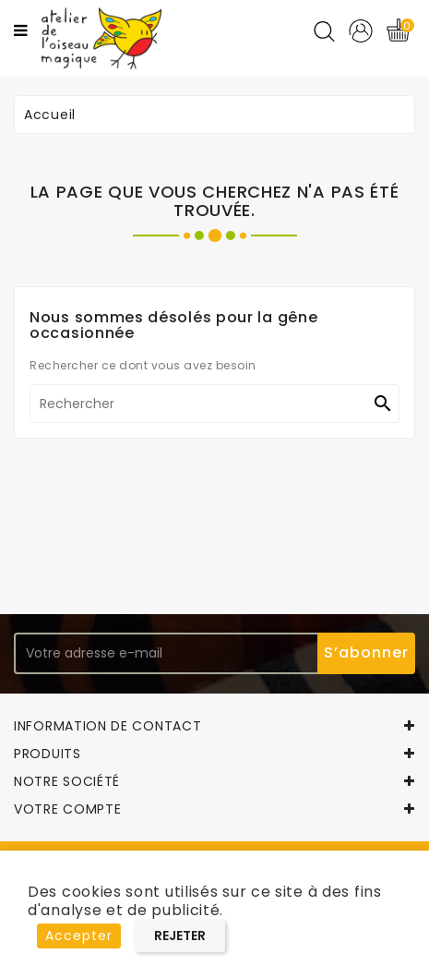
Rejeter (180, 935)
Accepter (79, 935)
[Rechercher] (214, 403)
